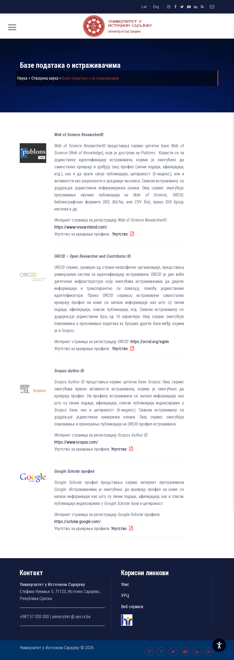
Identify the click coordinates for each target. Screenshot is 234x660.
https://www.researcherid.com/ (80, 227)
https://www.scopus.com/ (76, 442)
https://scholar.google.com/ (77, 521)
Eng (156, 6)
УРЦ (125, 595)
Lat (144, 6)
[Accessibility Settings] (219, 645)
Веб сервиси (132, 606)
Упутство (120, 234)
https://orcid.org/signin (149, 341)
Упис (125, 584)
